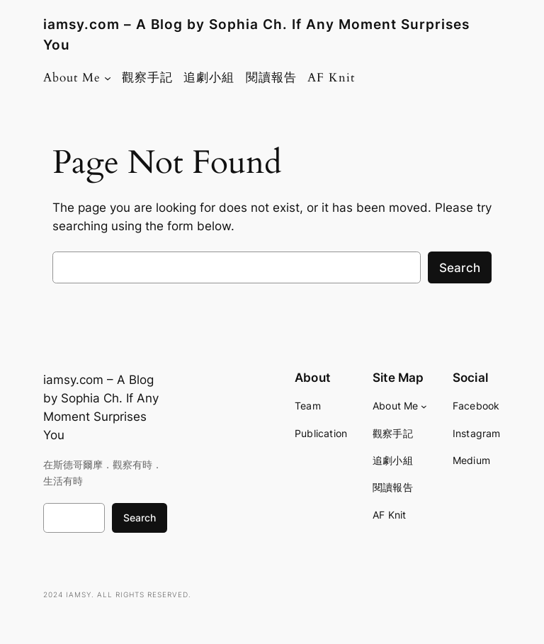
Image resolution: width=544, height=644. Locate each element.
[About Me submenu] (107, 77)
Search (459, 268)
